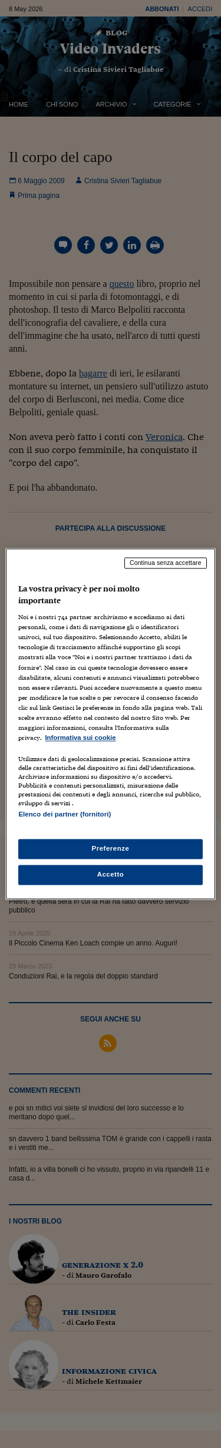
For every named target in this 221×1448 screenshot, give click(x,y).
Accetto (110, 874)
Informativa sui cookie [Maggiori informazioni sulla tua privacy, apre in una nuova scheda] (80, 737)
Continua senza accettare (166, 562)
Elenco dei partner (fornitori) (64, 814)
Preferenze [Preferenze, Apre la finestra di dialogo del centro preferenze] (111, 848)
